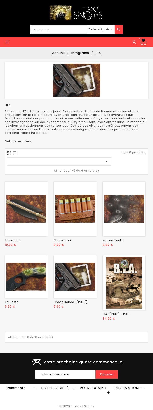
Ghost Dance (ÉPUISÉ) (71, 302)
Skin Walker (62, 240)
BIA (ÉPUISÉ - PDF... (117, 314)
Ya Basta (12, 302)
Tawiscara (13, 240)
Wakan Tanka (113, 240)
